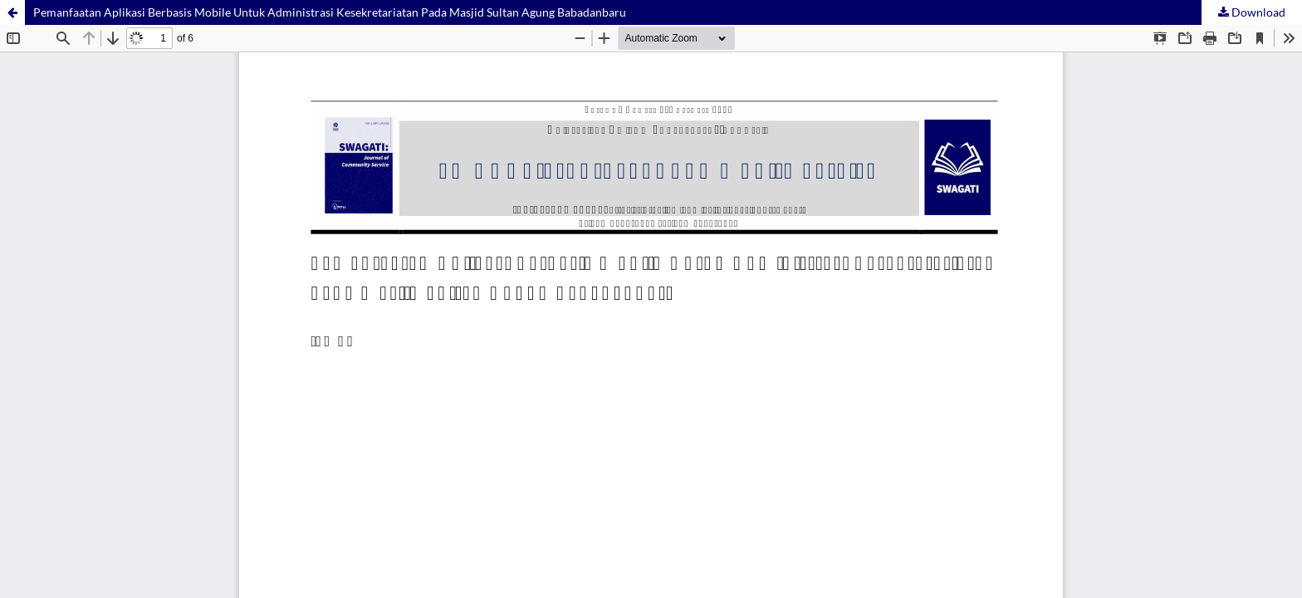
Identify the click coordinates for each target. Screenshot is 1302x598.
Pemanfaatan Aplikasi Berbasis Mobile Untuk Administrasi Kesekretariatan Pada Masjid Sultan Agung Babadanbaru (329, 12)
